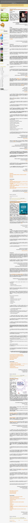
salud (18, 199)
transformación (18, 376)
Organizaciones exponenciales (14, 367)
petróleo (14, 376)
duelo (16, 518)
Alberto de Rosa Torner (25, 250)
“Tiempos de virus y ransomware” (19, 364)
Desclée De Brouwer (13, 493)
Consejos (11, 180)
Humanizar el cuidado (13, 499)
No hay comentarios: (18, 517)
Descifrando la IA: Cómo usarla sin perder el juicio (5, 45)
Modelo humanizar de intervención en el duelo (16, 496)
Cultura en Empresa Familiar (6, 56)
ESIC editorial (12, 359)
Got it (16, 3)
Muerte (25, 518)
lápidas (22, 518)
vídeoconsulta (21, 376)
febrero (2, 78)
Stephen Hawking (25, 138)
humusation (20, 518)
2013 (1, 83)
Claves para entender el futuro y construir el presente (18, 174)
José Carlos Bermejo (12, 417)
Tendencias (11, 173)
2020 (1, 79)
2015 (1, 82)
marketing (12, 376)
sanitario (16, 376)
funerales (18, 518)
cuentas (14, 518)
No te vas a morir (19, 181)
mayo (2, 74)
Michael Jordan (26, 171)
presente (15, 199)
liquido (10, 376)
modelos (12, 199)
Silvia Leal (11, 175)
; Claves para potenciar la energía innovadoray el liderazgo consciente (19, 185)
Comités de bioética (12, 366)
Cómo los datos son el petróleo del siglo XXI (17, 355)
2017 (1, 81)
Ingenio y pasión (12, 186)
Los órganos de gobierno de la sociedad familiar (5, 53)
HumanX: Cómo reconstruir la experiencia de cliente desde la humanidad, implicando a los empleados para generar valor (6, 43)
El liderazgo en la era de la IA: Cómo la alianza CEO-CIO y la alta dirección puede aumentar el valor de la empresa (6, 49)
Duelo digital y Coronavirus (14, 378)
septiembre (3, 72)
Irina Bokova (26, 149)
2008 (1, 86)
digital (15, 518)
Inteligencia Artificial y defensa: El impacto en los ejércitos (5, 59)
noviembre (2, 71)
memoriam (24, 518)
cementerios (12, 518)
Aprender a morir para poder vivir (14, 497)
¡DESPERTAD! (17, 365)
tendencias (17, 78)
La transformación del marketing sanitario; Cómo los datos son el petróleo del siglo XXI (18, 202)
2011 (1, 84)
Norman (15, 141)
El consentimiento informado (14, 362)
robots (17, 199)
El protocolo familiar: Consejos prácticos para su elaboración (5, 40)
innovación (10, 199)
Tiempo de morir (17, 498)
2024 (1, 68)
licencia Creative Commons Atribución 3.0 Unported (4, 90)
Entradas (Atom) (14, 521)
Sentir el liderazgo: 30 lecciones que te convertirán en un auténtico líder (5, 51)
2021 (1, 70)
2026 (1, 67)
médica (13, 376)
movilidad (14, 199)
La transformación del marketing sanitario (16, 354)
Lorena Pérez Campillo (13, 358)
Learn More (13, 3)
